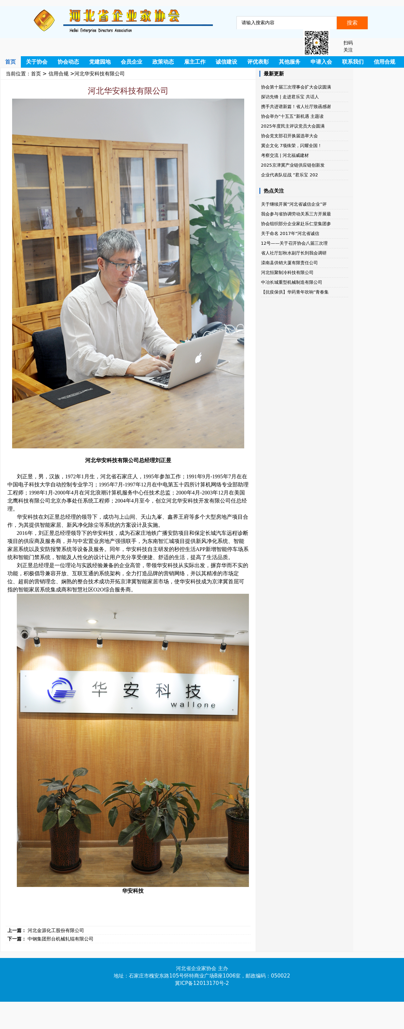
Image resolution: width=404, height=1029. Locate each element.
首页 (10, 62)
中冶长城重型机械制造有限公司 (291, 282)
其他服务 (289, 62)
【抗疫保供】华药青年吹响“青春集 (295, 292)
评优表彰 (258, 62)
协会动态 (68, 62)
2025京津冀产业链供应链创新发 (293, 165)
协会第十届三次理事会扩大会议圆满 (296, 87)
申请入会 (321, 62)
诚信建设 (226, 62)
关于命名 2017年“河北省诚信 (290, 233)
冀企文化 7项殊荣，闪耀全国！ (291, 145)
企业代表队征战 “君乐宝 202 (289, 174)
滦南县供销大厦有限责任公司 (289, 262)
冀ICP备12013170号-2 (202, 983)
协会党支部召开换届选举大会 (289, 135)
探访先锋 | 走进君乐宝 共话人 (290, 96)
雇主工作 (195, 62)
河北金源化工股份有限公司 (56, 930)
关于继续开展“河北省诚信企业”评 (294, 204)
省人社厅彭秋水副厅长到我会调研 (294, 252)
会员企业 (131, 62)
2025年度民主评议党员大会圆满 (293, 126)
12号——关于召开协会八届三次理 (294, 243)
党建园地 (100, 62)
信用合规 (384, 62)
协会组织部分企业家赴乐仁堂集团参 (296, 223)
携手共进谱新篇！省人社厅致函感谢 (296, 106)
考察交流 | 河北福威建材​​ (285, 155)
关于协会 (36, 62)
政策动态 (163, 62)
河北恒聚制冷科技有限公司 (287, 272)
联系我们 (353, 62)
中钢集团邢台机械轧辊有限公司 (61, 938)
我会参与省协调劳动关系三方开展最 (296, 213)
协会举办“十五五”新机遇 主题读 (292, 116)
